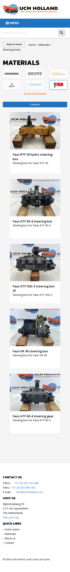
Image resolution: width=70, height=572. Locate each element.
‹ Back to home (14, 44)
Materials (10, 534)
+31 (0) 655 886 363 (23, 487)
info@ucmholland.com (29, 492)
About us (10, 538)
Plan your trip (11, 517)
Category (35, 104)
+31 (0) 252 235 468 (26, 483)
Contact (9, 543)
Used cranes (12, 529)
